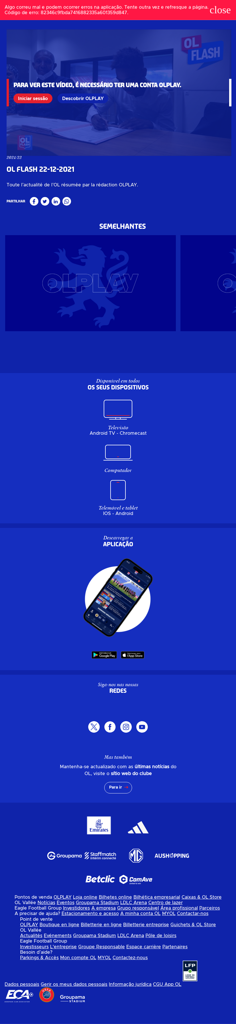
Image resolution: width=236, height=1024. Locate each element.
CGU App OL (167, 1000)
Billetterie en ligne (101, 940)
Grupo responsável (138, 923)
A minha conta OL (140, 929)
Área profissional (179, 923)
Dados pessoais (22, 1000)
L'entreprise (63, 962)
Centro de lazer (165, 918)
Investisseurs (34, 962)
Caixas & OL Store (202, 912)
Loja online (85, 912)
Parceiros (209, 923)
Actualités (31, 951)
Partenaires (175, 962)
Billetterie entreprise (146, 940)
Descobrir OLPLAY (83, 98)
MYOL (169, 929)
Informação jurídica (130, 1000)
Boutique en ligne (59, 940)
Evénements (58, 951)
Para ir (115, 803)
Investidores (76, 923)
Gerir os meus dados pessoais (74, 1000)
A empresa (103, 923)
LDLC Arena (133, 918)
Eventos (65, 918)
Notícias (46, 918)
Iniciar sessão (33, 98)
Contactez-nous (130, 973)
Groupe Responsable (101, 962)
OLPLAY (63, 912)
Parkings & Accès (39, 973)
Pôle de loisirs (160, 951)
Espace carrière (143, 962)
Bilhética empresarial (156, 912)
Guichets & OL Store (193, 940)
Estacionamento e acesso (90, 929)
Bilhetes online (115, 912)
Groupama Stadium (97, 918)
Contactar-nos (193, 929)
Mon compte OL (78, 973)
